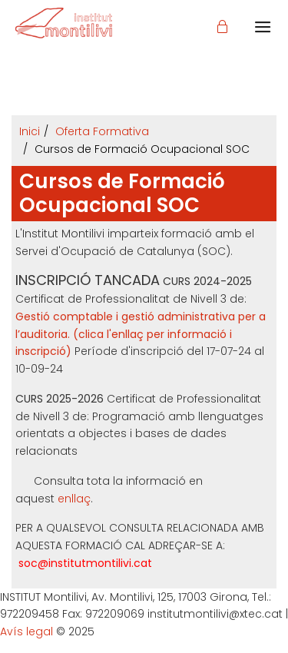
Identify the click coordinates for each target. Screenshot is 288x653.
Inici (29, 131)
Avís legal (26, 631)
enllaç (74, 498)
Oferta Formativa (102, 131)
